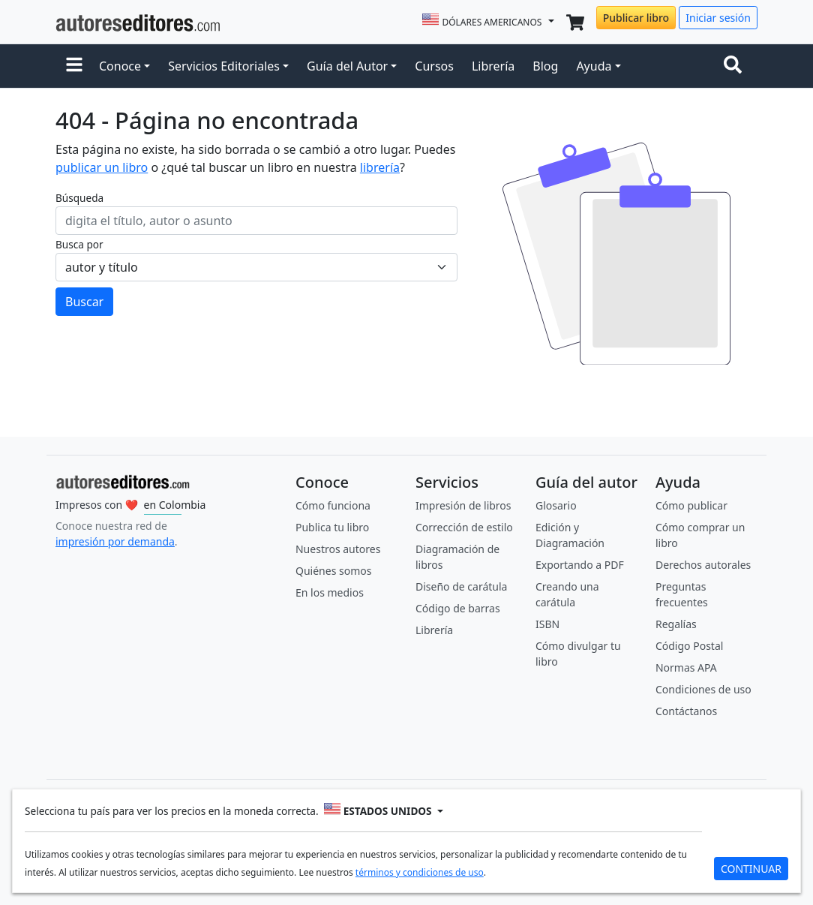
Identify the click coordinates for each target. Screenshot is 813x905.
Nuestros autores (338, 549)
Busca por (80, 244)
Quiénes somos (333, 571)
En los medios (330, 592)
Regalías (676, 624)
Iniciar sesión (718, 18)
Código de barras (458, 608)
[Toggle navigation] (736, 66)
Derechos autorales (703, 565)
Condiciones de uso (704, 689)
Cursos (434, 66)
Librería (493, 66)
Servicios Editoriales (224, 66)
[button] (74, 66)
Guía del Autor (347, 66)
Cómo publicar (692, 505)
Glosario (556, 505)
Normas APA (686, 667)
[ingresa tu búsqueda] (257, 220)
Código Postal (689, 646)
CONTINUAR (751, 868)
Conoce (120, 66)
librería (380, 167)
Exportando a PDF (580, 565)
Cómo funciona (333, 505)
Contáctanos (686, 711)
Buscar (84, 301)
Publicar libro (636, 18)
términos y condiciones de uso (420, 872)
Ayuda (593, 66)
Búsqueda (80, 198)
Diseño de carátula (461, 586)
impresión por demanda (115, 541)
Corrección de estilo (464, 527)
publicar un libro (102, 167)
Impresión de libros (464, 505)
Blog (545, 66)
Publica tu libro (332, 527)
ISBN (548, 624)
